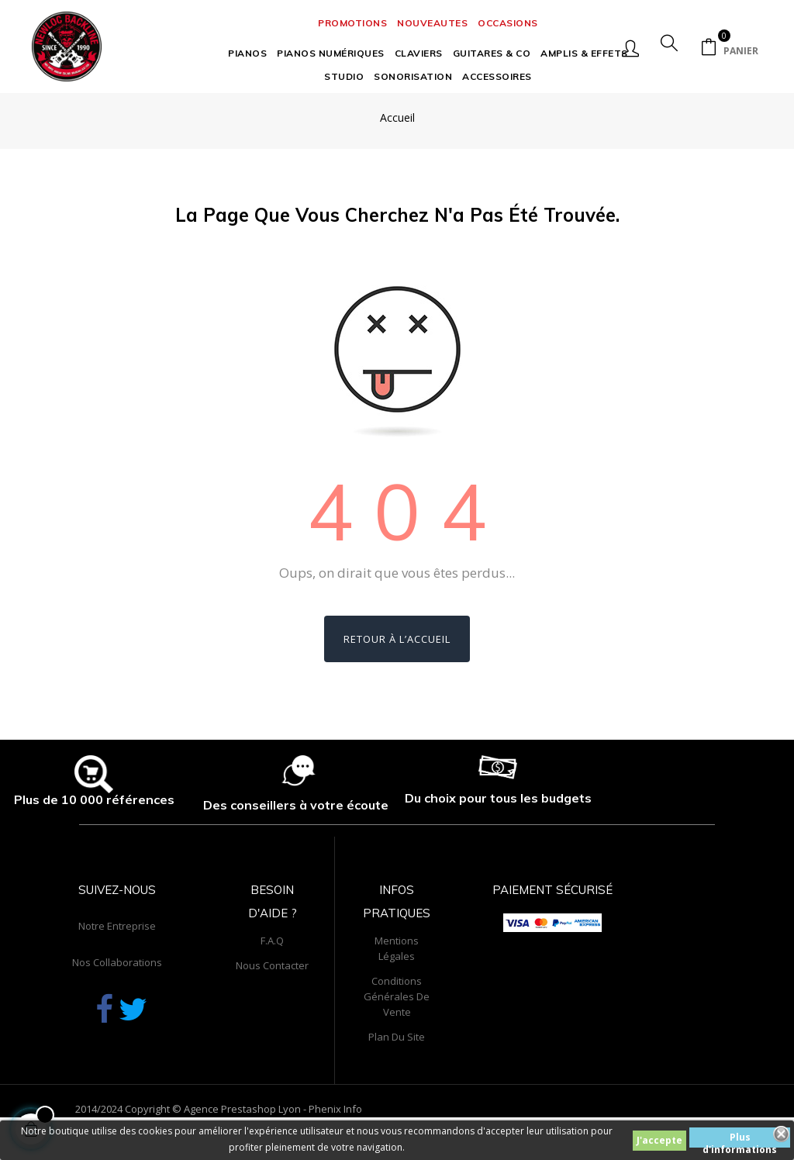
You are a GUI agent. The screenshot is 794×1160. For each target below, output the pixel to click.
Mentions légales (397, 990)
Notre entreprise (117, 968)
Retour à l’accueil (397, 682)
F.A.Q (272, 982)
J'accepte (659, 1140)
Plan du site (396, 1079)
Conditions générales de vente (397, 1038)
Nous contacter (272, 1007)
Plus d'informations (740, 1139)
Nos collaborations (117, 1004)
